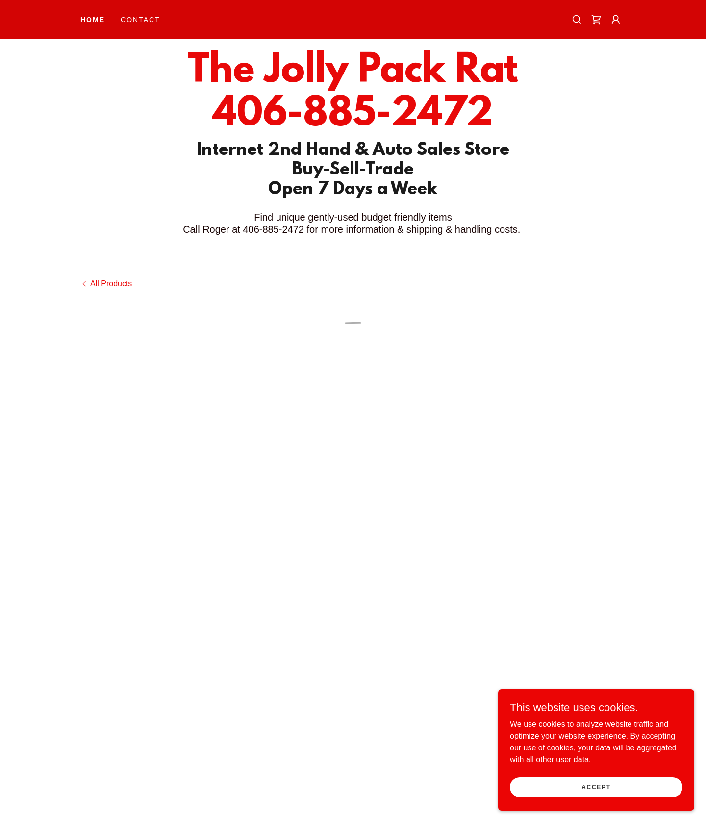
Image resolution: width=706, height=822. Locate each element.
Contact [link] (140, 20)
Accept (596, 800)
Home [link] (92, 20)
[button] (596, 19)
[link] (353, 122)
